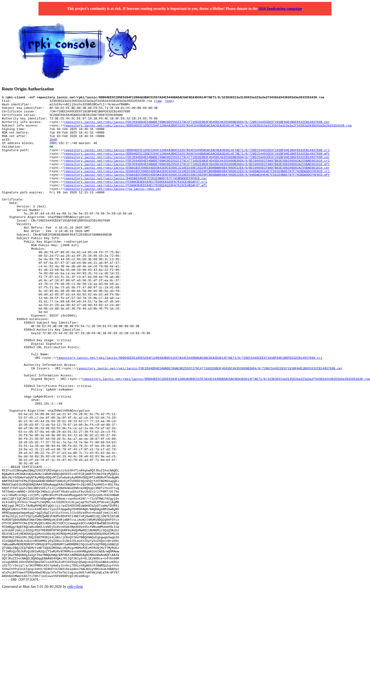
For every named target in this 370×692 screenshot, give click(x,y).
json (168, 102)
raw (158, 102)
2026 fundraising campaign (280, 9)
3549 (53, 148)
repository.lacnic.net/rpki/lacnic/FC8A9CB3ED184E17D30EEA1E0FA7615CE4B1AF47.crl (135, 199)
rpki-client (75, 684)
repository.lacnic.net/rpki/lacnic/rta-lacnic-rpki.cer (112, 208)
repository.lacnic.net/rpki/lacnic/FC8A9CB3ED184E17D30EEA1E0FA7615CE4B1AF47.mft (135, 203)
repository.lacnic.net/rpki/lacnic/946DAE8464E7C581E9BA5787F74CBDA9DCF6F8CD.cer (135, 195)
